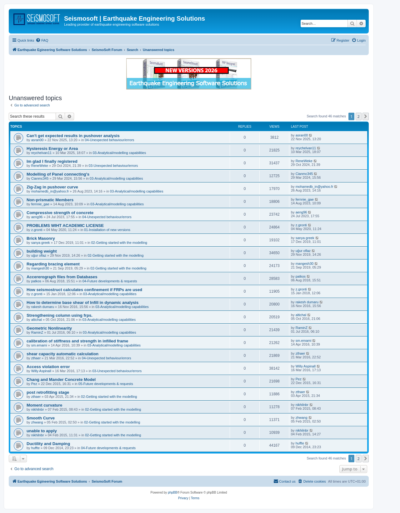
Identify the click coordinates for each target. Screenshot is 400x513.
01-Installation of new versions (107, 230)
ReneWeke (39, 165)
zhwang (37, 422)
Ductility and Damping (48, 443)
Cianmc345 (40, 178)
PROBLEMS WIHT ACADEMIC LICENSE (65, 225)
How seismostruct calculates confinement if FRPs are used (84, 289)
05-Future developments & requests (105, 384)
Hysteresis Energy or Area (52, 148)
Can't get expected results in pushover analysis (73, 135)
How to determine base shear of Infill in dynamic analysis (82, 302)
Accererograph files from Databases (62, 276)
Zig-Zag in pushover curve (52, 187)
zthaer (36, 358)
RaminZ (37, 332)
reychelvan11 (41, 153)
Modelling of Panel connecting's (58, 174)
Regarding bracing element (53, 264)
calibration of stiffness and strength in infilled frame (77, 341)
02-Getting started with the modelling (119, 242)
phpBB (172, 492)
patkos (36, 281)
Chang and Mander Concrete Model (61, 379)
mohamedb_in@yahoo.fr (50, 191)
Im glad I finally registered (52, 161)
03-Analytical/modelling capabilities (119, 153)
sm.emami (39, 345)
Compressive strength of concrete (60, 212)
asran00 (37, 140)
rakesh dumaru (42, 307)
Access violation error (48, 366)
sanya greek (40, 242)
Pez (34, 384)
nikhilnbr (37, 409)
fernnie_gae (40, 204)
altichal (36, 319)
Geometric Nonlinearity (49, 328)
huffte (35, 448)
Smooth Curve (41, 418)
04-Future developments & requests (109, 281)
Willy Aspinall (41, 371)
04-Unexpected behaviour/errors (109, 140)
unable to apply (42, 430)
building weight (42, 251)
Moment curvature (44, 405)
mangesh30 (40, 268)
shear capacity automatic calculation (62, 353)
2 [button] (359, 116)
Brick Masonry (41, 238)
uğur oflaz (38, 255)
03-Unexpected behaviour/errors (113, 165)
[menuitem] (42, 40)
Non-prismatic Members (50, 200)
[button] (365, 116)
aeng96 (37, 217)
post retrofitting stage (48, 392)
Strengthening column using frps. (59, 315)
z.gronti (36, 230)
